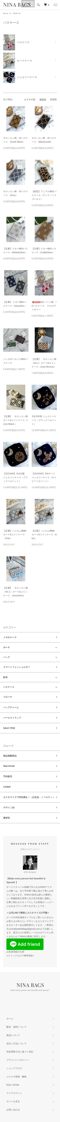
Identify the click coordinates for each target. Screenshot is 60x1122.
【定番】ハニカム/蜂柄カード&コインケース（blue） (44, 535)
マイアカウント (14, 1093)
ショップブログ (14, 1068)
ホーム (5, 13)
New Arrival (9, 766)
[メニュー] (55, 5)
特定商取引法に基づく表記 (19, 1051)
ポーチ (6, 647)
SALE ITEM (9, 728)
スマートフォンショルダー (16, 667)
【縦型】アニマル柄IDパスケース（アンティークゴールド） (44, 195)
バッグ (6, 657)
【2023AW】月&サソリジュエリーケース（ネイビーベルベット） (44, 477)
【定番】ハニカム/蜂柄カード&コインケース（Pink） (14, 535)
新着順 (53, 99)
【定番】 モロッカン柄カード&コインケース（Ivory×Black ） (15, 420)
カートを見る (13, 1101)
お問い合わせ (13, 1109)
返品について (13, 1035)
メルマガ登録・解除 (16, 1076)
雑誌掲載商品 (10, 755)
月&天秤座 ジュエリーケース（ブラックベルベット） (44, 420)
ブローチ (7, 697)
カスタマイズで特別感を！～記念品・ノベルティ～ (29, 797)
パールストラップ (12, 717)
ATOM (16, 1085)
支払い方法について (16, 1043)
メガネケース (10, 637)
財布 (5, 677)
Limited (6, 786)
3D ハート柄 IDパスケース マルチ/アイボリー (44, 306)
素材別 (6, 817)
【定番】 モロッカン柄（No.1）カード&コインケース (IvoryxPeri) (15, 592)
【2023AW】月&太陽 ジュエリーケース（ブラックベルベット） (15, 477)
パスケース (16, 13)
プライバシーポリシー (17, 1060)
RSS (8, 1085)
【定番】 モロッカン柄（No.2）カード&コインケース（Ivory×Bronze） (44, 363)
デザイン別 (8, 807)
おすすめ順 (29, 99)
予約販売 (7, 776)
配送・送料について (16, 1027)
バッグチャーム (11, 707)
